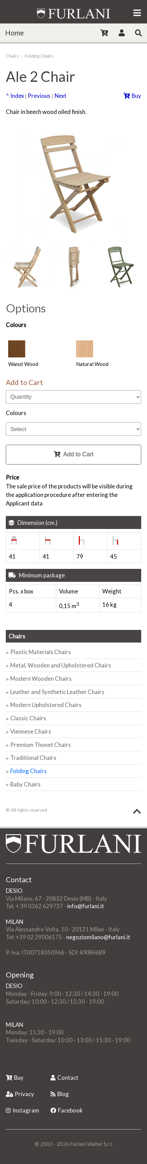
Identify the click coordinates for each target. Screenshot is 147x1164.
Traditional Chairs (33, 757)
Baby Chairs (25, 784)
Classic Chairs (28, 718)
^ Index (15, 95)
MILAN (14, 921)
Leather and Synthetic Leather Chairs (57, 691)
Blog (59, 1093)
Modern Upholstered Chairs (46, 704)
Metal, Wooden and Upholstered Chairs (60, 665)
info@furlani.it (85, 906)
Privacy (20, 1093)
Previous (39, 95)
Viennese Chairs (30, 731)
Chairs (12, 56)
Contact (64, 1077)
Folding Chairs (39, 56)
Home (14, 33)
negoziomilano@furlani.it (98, 937)
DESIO (14, 890)
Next (61, 95)
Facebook (66, 1110)
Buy (132, 95)
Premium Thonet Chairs (40, 744)
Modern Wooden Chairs (41, 678)
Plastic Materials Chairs (40, 651)
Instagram (22, 1110)
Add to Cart (74, 454)
